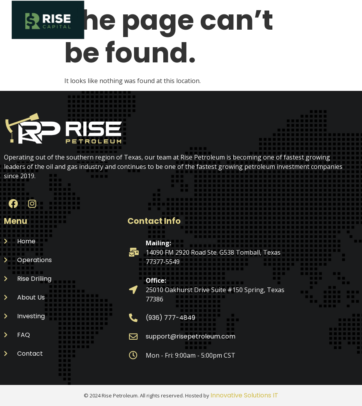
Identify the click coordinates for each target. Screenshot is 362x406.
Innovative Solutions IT (244, 395)
